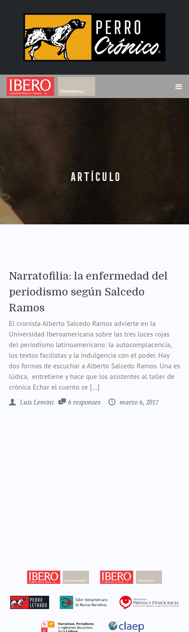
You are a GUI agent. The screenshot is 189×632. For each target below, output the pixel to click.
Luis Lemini (36, 402)
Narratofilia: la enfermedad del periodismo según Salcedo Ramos (88, 292)
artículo (94, 177)
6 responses (84, 402)
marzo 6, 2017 (138, 402)
